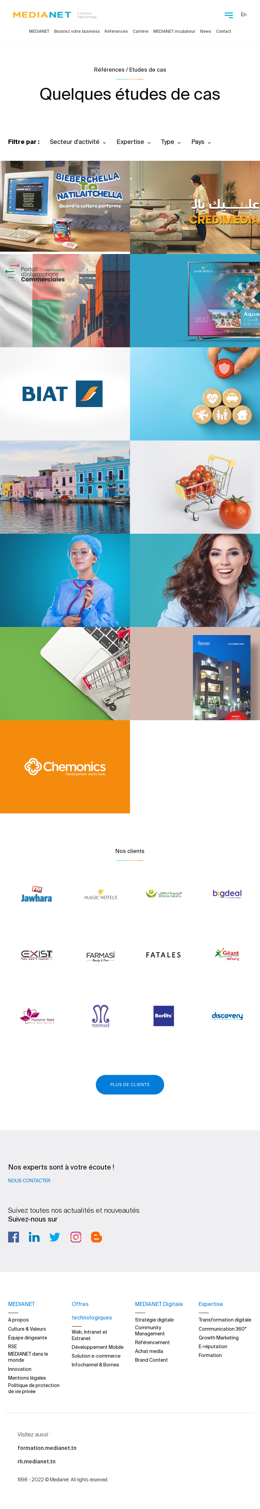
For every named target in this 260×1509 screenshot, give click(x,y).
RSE (12, 1346)
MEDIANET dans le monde (28, 1357)
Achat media (149, 1351)
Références (116, 31)
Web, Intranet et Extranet (89, 1335)
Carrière (141, 31)
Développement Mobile (98, 1347)
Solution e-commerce (96, 1356)
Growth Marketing (219, 1337)
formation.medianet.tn (47, 1448)
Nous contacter (29, 1180)
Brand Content (151, 1360)
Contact (223, 31)
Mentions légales (27, 1377)
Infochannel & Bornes (95, 1364)
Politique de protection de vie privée (34, 1388)
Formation (210, 1355)
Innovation (19, 1369)
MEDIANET (39, 31)
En (243, 14)
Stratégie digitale (154, 1320)
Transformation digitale (225, 1320)
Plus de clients (130, 1084)
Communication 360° (223, 1328)
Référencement (152, 1342)
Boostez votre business (77, 31)
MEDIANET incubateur (174, 31)
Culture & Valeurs (27, 1328)
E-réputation (213, 1346)
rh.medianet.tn (37, 1461)
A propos (18, 1320)
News (205, 31)
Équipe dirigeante (27, 1337)
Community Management (150, 1330)
